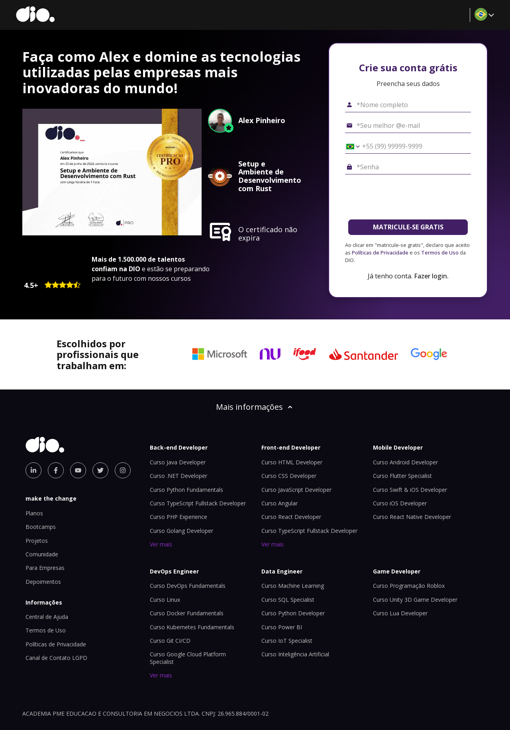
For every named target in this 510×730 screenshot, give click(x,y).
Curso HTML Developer (291, 462)
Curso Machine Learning (292, 585)
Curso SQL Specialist (287, 599)
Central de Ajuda (47, 616)
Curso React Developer (291, 517)
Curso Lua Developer (400, 613)
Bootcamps (41, 526)
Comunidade (42, 554)
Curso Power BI (281, 627)
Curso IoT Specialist (286, 640)
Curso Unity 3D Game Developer (415, 599)
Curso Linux (165, 599)
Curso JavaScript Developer (296, 489)
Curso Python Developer (293, 613)
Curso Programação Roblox (409, 585)
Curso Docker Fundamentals (187, 613)
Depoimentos (43, 581)
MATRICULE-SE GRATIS (408, 227)
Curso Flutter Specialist (402, 475)
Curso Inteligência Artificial (295, 654)
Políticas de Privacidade (380, 252)
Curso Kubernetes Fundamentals (192, 627)
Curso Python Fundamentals (186, 489)
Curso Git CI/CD (170, 640)
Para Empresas (45, 567)
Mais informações (255, 406)
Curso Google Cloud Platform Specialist (188, 657)
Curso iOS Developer (400, 503)
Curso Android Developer (405, 462)
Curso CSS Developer (288, 475)
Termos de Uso (440, 252)
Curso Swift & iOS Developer (410, 489)
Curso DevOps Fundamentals (188, 585)
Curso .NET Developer (178, 475)
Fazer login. (431, 276)
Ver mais (161, 544)
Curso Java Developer (178, 462)
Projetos (37, 540)
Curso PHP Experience (178, 517)
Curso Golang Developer (181, 530)
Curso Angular (279, 503)
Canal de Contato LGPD (56, 658)
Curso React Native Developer (412, 517)
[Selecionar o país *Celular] (350, 146)
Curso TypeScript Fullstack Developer (198, 503)
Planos (34, 513)
